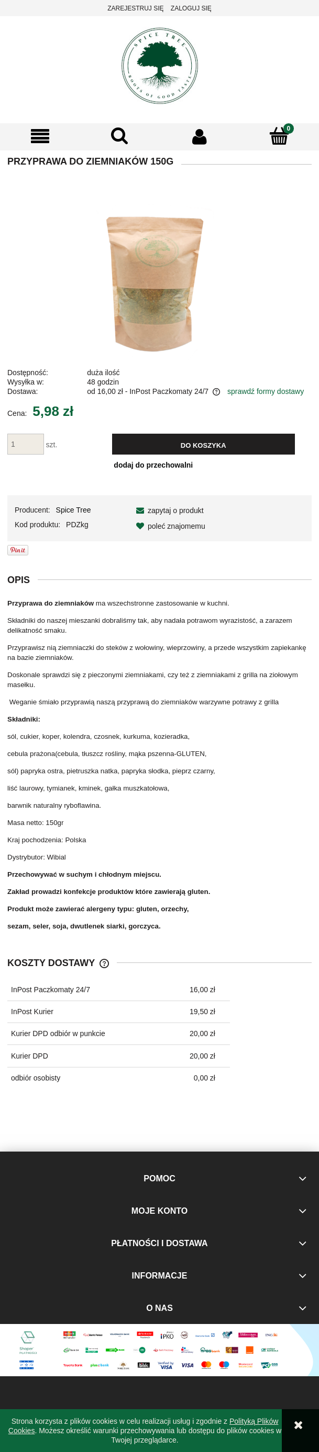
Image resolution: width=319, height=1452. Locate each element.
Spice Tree (73, 510)
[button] (39, 136)
